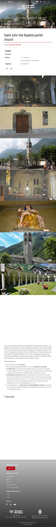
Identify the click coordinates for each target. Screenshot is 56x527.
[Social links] (40, 1)
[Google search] (44, 1)
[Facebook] (6, 504)
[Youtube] (15, 504)
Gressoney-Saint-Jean (15, 45)
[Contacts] (37, 1)
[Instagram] (10, 504)
